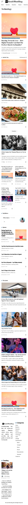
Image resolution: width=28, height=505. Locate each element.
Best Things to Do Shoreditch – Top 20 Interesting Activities (6, 491)
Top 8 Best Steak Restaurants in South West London (12, 246)
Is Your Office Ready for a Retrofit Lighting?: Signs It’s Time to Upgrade (12, 300)
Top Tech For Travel (20, 188)
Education (4, 98)
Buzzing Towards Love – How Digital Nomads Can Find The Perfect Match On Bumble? (12, 42)
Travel (23, 194)
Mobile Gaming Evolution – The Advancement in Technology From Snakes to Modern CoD (7, 191)
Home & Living (5, 38)
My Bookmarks (22, 57)
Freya (4, 161)
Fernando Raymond (6, 53)
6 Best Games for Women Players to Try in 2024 (13, 153)
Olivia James (6, 218)
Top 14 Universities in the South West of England (13, 100)
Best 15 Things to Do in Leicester (8, 270)
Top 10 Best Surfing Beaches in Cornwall (6, 486)
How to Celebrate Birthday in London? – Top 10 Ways (6, 482)
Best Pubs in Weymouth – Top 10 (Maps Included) (11, 262)
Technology (16, 38)
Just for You (5, 57)
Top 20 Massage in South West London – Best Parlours (6, 496)
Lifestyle (11, 38)
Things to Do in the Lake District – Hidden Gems (6, 472)
